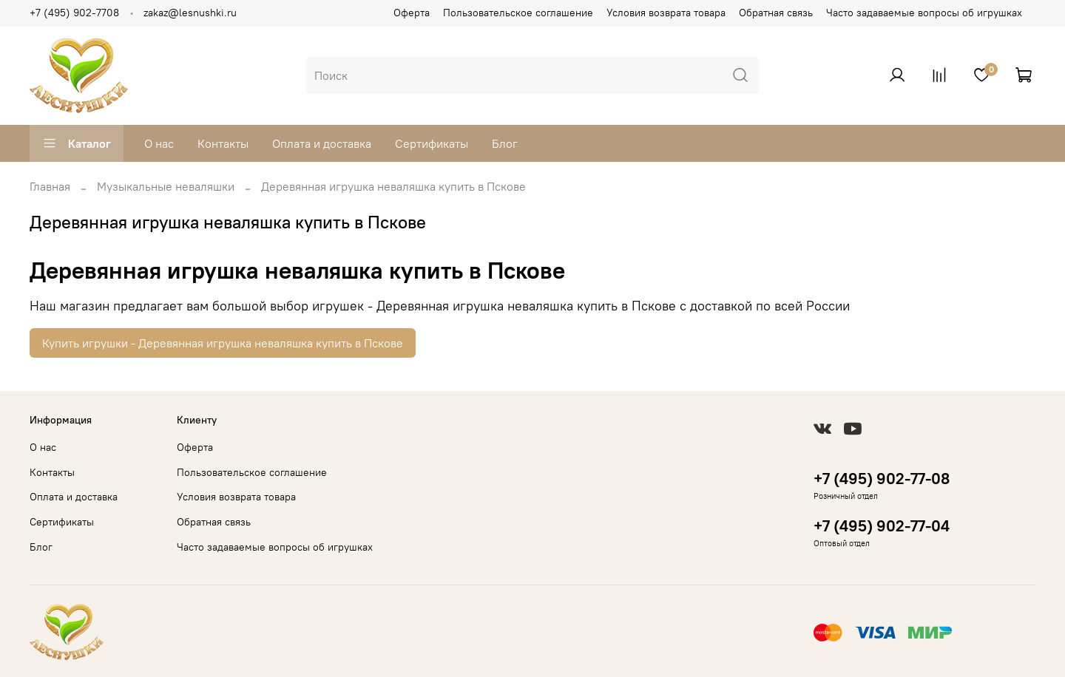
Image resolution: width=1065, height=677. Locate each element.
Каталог (76, 143)
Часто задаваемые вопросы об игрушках (924, 12)
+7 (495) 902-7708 (74, 12)
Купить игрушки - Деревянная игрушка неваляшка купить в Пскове (222, 343)
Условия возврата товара (666, 12)
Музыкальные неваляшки (165, 186)
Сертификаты (431, 143)
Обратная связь (776, 12)
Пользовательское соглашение (518, 12)
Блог (505, 143)
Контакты (222, 143)
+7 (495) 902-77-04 (882, 526)
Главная (50, 186)
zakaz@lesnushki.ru (190, 12)
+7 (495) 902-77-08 (882, 479)
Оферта (411, 12)
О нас (159, 143)
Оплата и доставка (321, 143)
